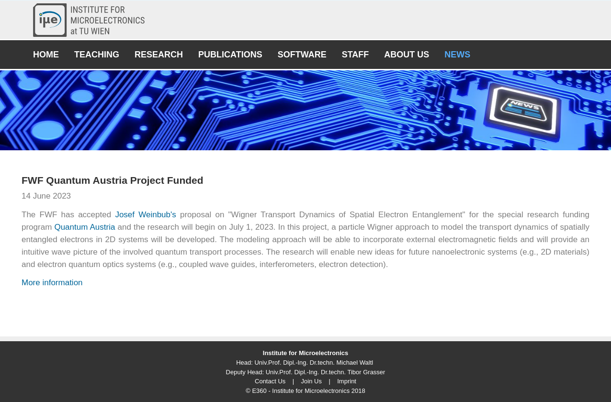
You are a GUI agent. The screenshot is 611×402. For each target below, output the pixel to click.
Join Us (311, 381)
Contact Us (270, 381)
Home (46, 54)
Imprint (346, 381)
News (457, 54)
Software (302, 54)
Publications (230, 54)
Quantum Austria (84, 227)
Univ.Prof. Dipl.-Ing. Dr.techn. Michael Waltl (313, 362)
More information (52, 282)
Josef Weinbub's (145, 214)
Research (159, 54)
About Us (406, 54)
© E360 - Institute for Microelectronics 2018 (305, 390)
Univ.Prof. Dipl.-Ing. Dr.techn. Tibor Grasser (325, 372)
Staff (355, 54)
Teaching (96, 54)
